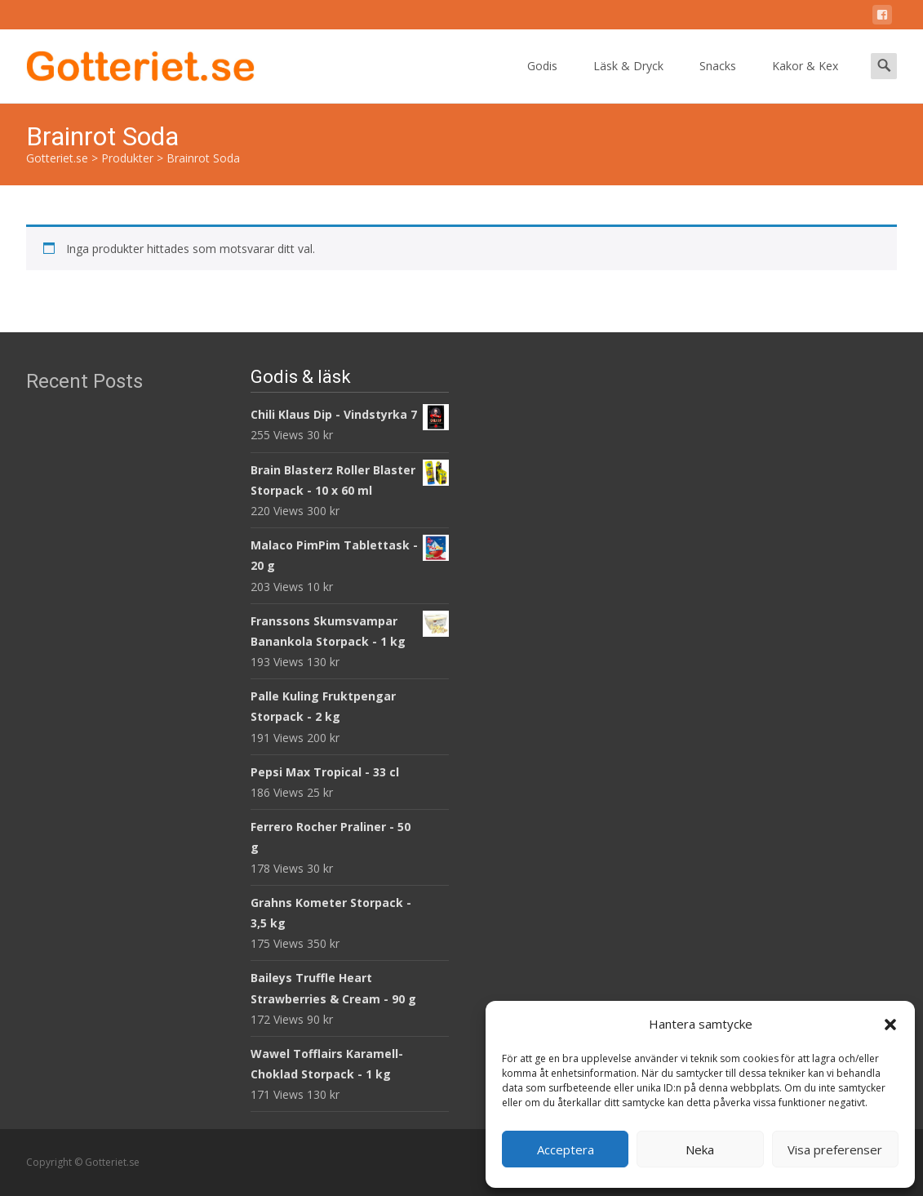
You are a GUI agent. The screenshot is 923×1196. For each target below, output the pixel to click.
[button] (890, 1024)
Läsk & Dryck (628, 80)
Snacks (717, 80)
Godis (542, 80)
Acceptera (565, 1149)
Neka (700, 1149)
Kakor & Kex (805, 80)
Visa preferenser (835, 1149)
